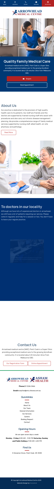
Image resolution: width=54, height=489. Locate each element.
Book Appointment (27, 85)
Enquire (28, 79)
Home (27, 403)
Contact (27, 422)
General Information (27, 411)
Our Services (27, 414)
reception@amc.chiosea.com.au (27, 391)
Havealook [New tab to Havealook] (33, 483)
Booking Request (27, 419)
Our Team (27, 408)
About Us (27, 405)
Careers (27, 417)
